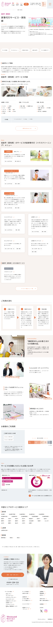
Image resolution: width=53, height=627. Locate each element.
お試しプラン (3, 469)
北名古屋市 (31, 520)
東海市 (2, 518)
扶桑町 (30, 523)
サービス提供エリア (44, 50)
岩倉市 (45, 518)
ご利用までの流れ (25, 50)
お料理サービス (9, 602)
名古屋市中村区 (4, 516)
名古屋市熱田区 (45, 516)
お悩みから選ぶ (25, 593)
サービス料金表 (25, 591)
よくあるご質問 (25, 598)
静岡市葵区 (3, 537)
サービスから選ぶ (8, 591)
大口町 (23, 523)
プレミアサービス (9, 595)
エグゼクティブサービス (11, 597)
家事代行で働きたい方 (39, 3)
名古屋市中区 (14, 516)
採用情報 (42, 604)
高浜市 (38, 518)
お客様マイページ (25, 608)
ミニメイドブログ (25, 604)
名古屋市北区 (31, 514)
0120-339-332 (39, 5)
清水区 (18, 537)
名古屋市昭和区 (24, 516)
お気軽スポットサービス (11, 601)
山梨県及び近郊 (4, 530)
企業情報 (41, 591)
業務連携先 (42, 593)
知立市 (23, 518)
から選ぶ (15, 4)
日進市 (9, 520)
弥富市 (39, 520)
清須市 (23, 520)
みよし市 (46, 520)
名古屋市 (3, 514)
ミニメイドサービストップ (5, 9)
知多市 (16, 518)
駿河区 (11, 537)
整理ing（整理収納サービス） (12, 606)
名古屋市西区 (41, 514)
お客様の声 (24, 597)
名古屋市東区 (22, 514)
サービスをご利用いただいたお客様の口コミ (42, 495)
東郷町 (9, 523)
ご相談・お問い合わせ (13, 574)
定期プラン (9, 469)
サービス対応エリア (13, 9)
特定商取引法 (50, 619)
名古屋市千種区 (12, 514)
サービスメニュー (14, 50)
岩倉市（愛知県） (20, 9)
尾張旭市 (31, 518)
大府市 (9, 518)
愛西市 (16, 520)
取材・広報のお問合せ (44, 600)
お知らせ (41, 595)
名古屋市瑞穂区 (35, 516)
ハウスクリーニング (10, 604)
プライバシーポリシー (42, 619)
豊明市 (2, 520)
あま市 (2, 523)
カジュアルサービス (10, 599)
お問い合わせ (29, 4)
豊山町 (16, 523)
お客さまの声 (34, 50)
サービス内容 (4, 50)
